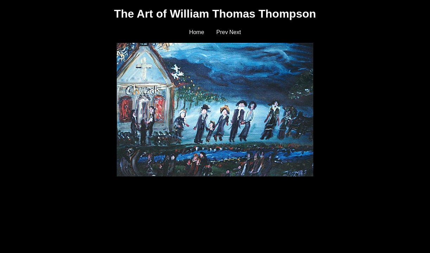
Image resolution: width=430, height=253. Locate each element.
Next (235, 32)
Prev (222, 32)
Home (196, 32)
